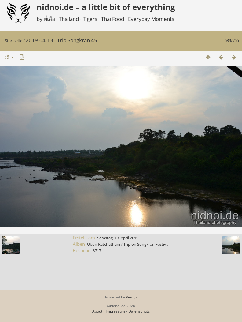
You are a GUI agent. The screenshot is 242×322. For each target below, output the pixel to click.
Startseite (13, 40)
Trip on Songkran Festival (146, 244)
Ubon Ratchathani (103, 244)
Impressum (115, 311)
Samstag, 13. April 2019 (117, 238)
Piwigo (131, 297)
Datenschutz (139, 311)
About (97, 311)
